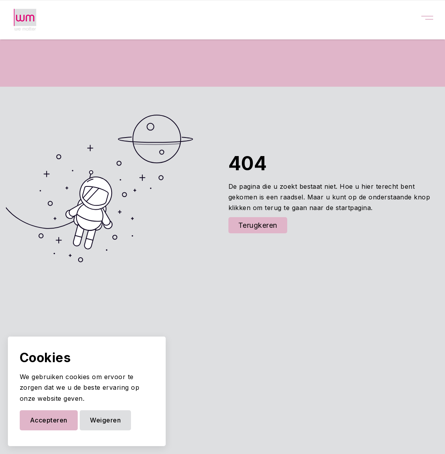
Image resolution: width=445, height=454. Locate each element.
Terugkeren (257, 225)
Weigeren (105, 420)
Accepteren (48, 420)
